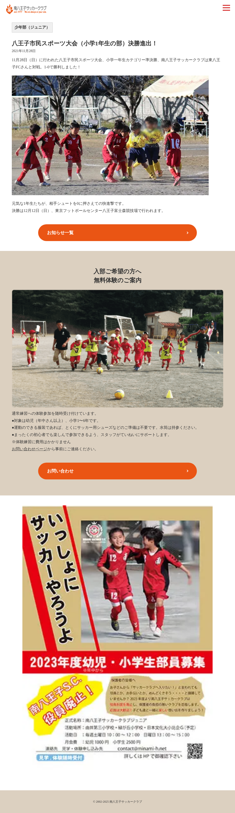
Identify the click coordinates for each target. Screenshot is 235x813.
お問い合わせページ (29, 449)
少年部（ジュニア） (32, 27)
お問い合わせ (60, 471)
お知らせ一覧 (60, 232)
